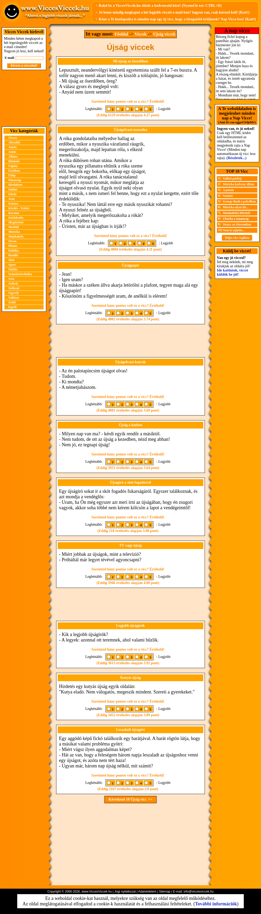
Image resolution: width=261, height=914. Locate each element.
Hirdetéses (15, 185)
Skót (11, 260)
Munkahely (16, 236)
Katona (13, 203)
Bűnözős (14, 161)
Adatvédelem (147, 891)
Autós (12, 152)
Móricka (14, 232)
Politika (13, 250)
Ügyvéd (13, 293)
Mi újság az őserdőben (130, 61)
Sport (12, 265)
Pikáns (12, 246)
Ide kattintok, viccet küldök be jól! (232, 272)
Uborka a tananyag (236, 219)
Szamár (228, 196)
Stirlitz (12, 269)
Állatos (13, 156)
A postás (228, 190)
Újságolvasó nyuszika (130, 130)
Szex (11, 279)
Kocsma (13, 213)
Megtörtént (15, 222)
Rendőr (13, 255)
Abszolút (14, 142)
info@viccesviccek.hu (198, 891)
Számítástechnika (20, 274)
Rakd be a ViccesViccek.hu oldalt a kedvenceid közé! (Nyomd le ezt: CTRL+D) (160, 6)
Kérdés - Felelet (18, 208)
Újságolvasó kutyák (130, 362)
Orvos (12, 241)
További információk (216, 903)
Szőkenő (14, 288)
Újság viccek (164, 34)
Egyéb (12, 307)
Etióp (12, 175)
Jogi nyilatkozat (125, 891)
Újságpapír (130, 265)
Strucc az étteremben (237, 224)
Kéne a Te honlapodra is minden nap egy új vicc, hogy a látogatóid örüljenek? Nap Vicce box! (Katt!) (177, 19)
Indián (12, 189)
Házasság (14, 180)
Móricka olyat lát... (235, 207)
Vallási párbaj (232, 178)
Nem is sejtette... (234, 230)
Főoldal (121, 34)
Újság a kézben (130, 425)
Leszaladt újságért (130, 730)
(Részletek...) (237, 158)
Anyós (12, 147)
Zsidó (12, 302)
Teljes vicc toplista (237, 238)
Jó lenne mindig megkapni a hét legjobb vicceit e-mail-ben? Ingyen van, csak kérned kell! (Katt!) (174, 12)
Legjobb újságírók (130, 626)
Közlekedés (15, 217)
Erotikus (14, 170)
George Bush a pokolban (239, 201)
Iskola (12, 194)
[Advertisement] (24, 98)
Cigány (13, 166)
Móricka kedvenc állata (238, 184)
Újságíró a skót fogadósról (130, 482)
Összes (12, 138)
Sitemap (164, 891)
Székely (13, 283)
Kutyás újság (130, 678)
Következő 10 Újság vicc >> (130, 799)
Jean (11, 199)
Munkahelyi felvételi (236, 213)
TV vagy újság (130, 545)
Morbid (13, 227)
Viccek (141, 34)
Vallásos (13, 297)
